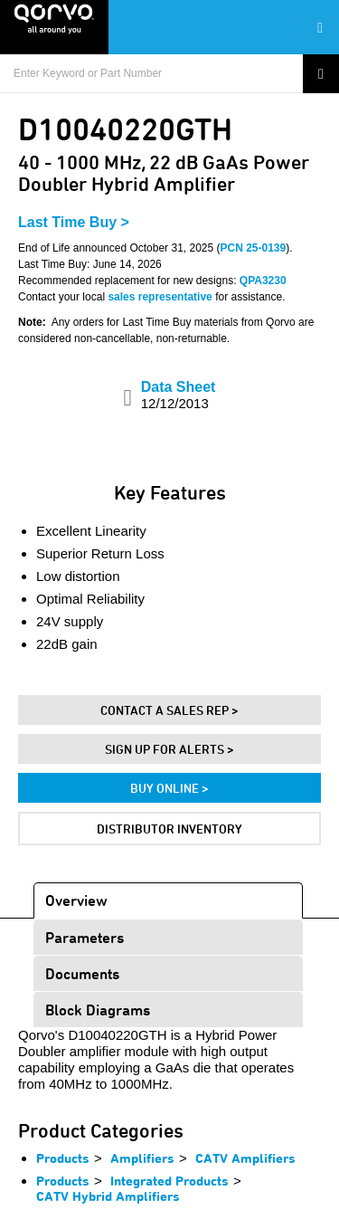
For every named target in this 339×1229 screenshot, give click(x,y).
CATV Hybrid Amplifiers (108, 1196)
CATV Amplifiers (245, 1158)
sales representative (160, 297)
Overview (76, 900)
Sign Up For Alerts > (169, 749)
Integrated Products (169, 1180)
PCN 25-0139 (254, 248)
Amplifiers (142, 1158)
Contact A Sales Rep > (169, 710)
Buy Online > (169, 788)
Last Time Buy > (73, 222)
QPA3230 (263, 280)
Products (62, 1158)
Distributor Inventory (169, 828)
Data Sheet (178, 395)
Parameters (84, 937)
